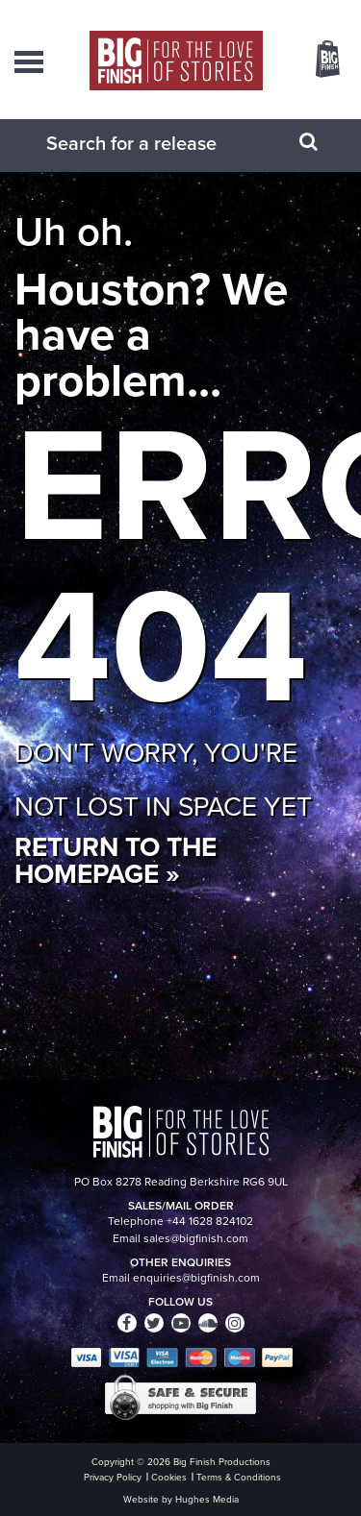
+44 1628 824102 (210, 1221)
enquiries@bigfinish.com (196, 1277)
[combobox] (156, 143)
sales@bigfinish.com (195, 1238)
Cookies (169, 1477)
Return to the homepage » (115, 860)
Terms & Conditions (238, 1477)
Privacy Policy (113, 1477)
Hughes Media (207, 1499)
